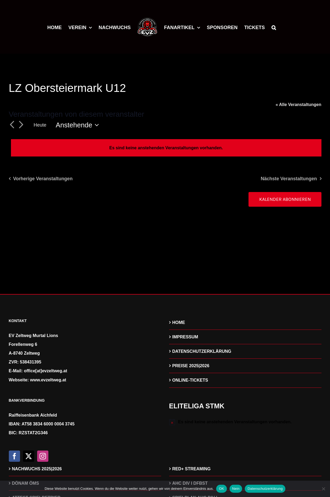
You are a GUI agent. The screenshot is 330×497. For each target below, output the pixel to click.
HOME (178, 322)
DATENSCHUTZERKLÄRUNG (201, 351)
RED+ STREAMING (191, 469)
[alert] (166, 147)
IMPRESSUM (185, 337)
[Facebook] (14, 456)
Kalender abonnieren (285, 199)
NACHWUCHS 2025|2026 (37, 469)
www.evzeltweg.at (48, 380)
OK (221, 489)
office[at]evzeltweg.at (45, 371)
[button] (273, 26)
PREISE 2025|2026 (190, 365)
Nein (236, 489)
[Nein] (323, 488)
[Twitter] (28, 456)
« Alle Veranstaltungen (298, 104)
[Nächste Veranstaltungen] (21, 125)
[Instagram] (42, 456)
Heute (40, 125)
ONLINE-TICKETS (190, 380)
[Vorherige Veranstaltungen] (12, 125)
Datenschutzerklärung (264, 489)
